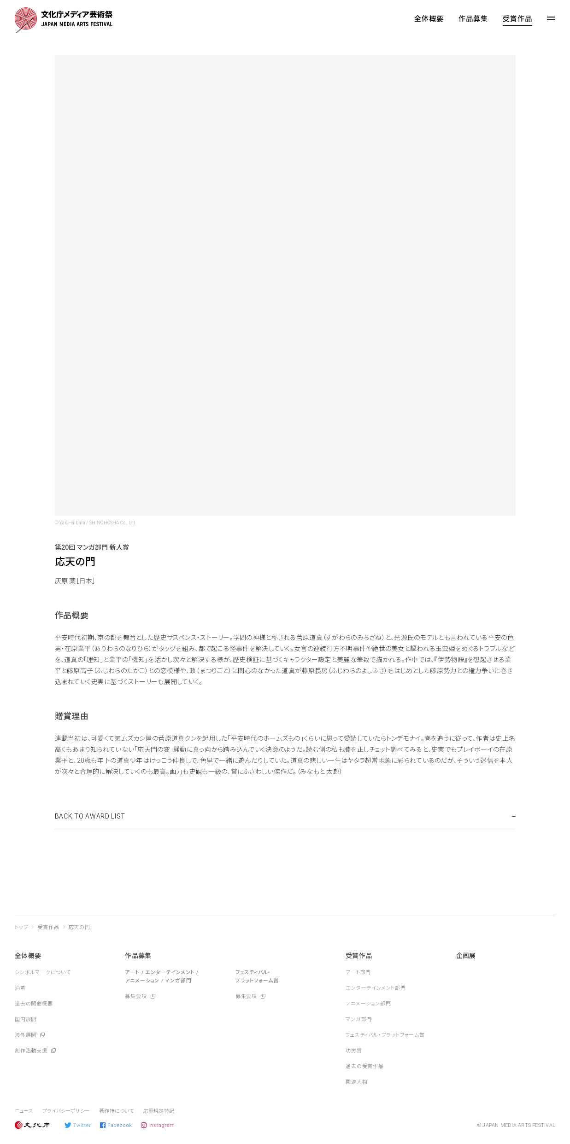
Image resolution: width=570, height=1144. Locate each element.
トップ (21, 927)
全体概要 (429, 19)
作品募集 (473, 19)
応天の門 (79, 927)
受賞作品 (517, 19)
